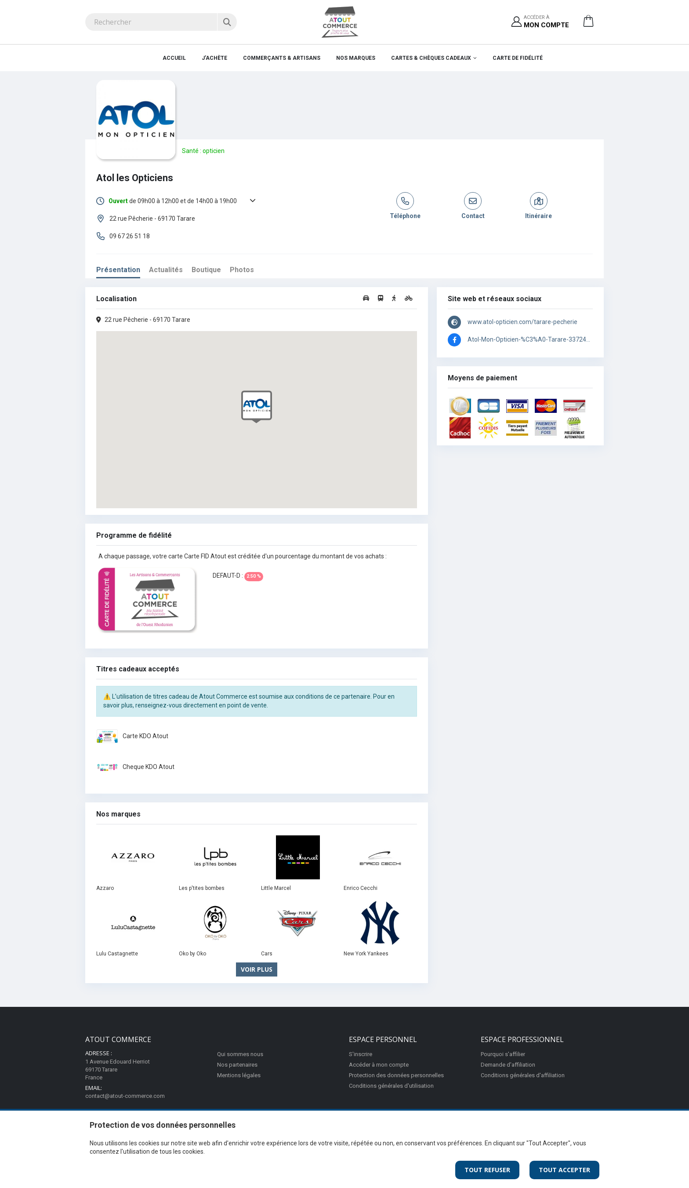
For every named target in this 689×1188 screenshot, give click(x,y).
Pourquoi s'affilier (503, 1054)
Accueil (174, 58)
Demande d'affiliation (508, 1064)
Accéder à (546, 22)
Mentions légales (239, 1075)
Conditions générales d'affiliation (523, 1075)
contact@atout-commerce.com (125, 1096)
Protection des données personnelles (396, 1075)
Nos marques (355, 58)
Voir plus (256, 969)
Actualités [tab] (166, 270)
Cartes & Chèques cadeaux (431, 58)
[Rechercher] (227, 22)
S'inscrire (360, 1054)
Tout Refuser (487, 1170)
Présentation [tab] (118, 270)
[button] (588, 24)
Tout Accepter (564, 1170)
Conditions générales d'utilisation (391, 1085)
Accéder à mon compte (379, 1064)
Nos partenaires (237, 1064)
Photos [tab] (242, 270)
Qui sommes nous (240, 1054)
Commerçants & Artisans (281, 58)
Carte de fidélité (518, 58)
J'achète (214, 58)
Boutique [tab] (206, 270)
